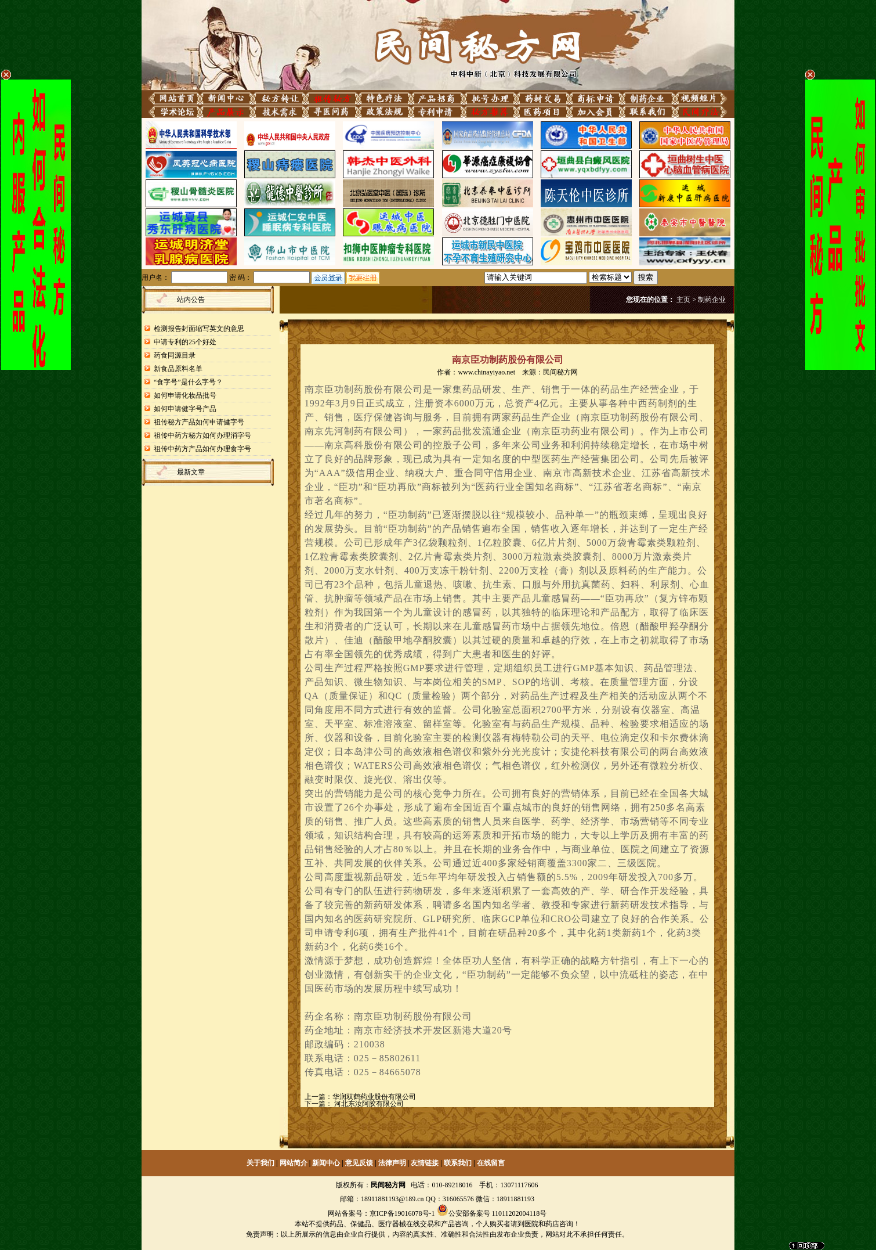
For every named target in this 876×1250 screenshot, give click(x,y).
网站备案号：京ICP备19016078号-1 (381, 1213)
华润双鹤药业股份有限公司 (374, 1097)
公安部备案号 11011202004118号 (497, 1213)
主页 (683, 300)
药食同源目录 (175, 355)
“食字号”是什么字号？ (188, 382)
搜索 (645, 277)
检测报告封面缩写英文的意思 (199, 329)
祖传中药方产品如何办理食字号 (202, 449)
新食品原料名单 (178, 369)
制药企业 (712, 300)
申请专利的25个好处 (185, 342)
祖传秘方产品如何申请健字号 (199, 422)
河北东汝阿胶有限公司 (368, 1104)
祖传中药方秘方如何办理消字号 (202, 435)
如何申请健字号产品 (185, 409)
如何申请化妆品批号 (185, 395)
